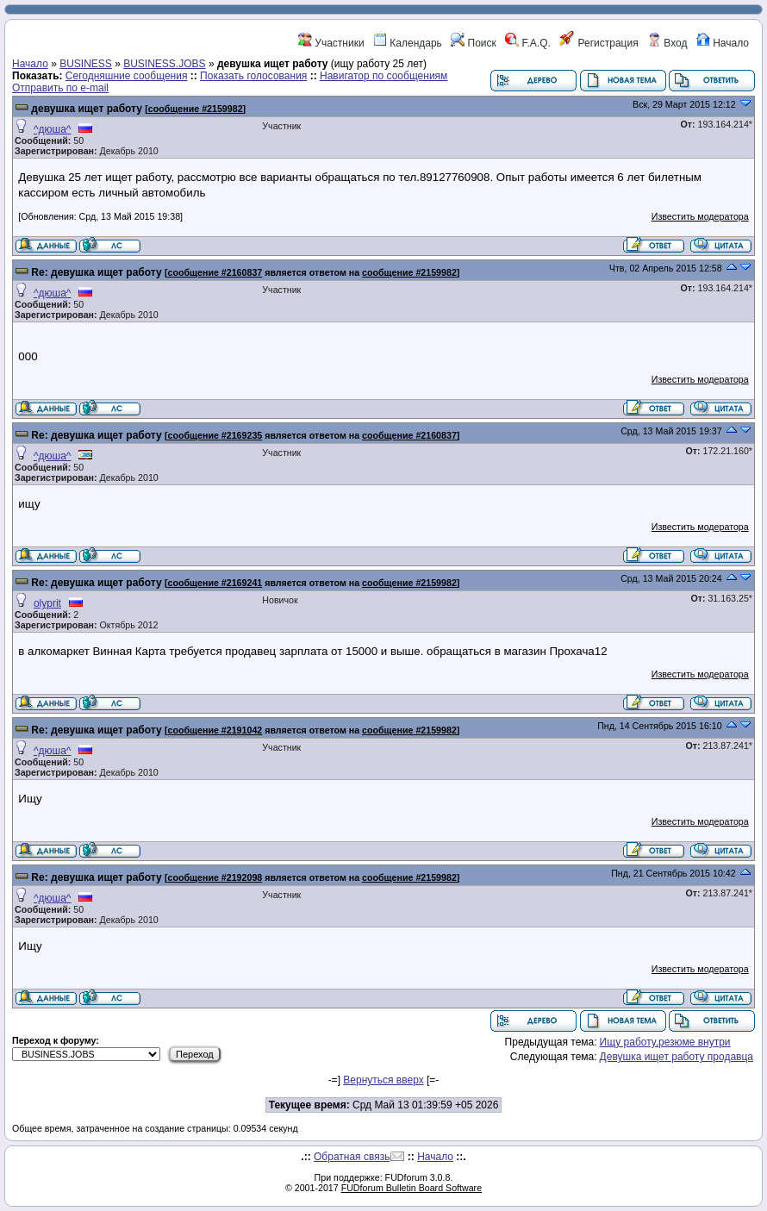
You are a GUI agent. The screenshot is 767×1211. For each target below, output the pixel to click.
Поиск (473, 43)
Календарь (407, 43)
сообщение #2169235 (215, 435)
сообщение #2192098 (215, 877)
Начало (722, 43)
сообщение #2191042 (215, 730)
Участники (331, 43)
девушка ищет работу (86, 109)
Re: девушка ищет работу (96, 272)
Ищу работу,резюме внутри (665, 1042)
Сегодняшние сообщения (126, 76)
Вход (667, 43)
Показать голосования (253, 76)
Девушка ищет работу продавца (676, 1057)
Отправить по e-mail (60, 88)
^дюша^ (53, 129)
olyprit (47, 603)
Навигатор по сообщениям (383, 76)
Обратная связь (352, 1157)
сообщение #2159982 (195, 108)
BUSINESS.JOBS (164, 64)
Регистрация (598, 43)
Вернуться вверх (383, 1080)
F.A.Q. (528, 43)
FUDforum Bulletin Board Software (411, 1188)
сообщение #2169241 (215, 582)
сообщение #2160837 (215, 272)
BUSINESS (85, 64)
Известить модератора (700, 216)
